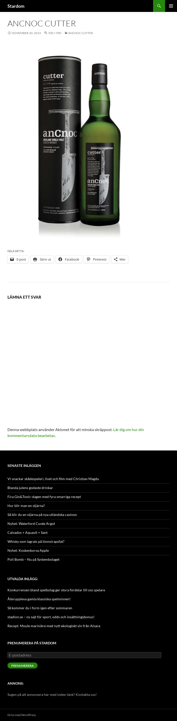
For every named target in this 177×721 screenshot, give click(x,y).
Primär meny (171, 6)
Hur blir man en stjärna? (26, 505)
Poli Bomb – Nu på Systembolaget (33, 559)
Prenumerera (22, 665)
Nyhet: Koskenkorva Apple (28, 550)
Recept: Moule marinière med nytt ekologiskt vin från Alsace (53, 626)
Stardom (15, 6)
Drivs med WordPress (21, 715)
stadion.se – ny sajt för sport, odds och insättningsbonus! (51, 617)
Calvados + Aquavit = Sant (27, 532)
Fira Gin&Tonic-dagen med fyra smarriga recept (44, 497)
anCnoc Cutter (80, 33)
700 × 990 (54, 33)
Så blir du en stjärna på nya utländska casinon (42, 514)
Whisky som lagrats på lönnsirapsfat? (35, 541)
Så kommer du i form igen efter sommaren (39, 608)
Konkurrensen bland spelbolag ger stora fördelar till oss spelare (56, 590)
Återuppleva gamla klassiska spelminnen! (39, 599)
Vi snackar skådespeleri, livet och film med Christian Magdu (53, 479)
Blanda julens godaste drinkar (30, 488)
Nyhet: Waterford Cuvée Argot (31, 523)
